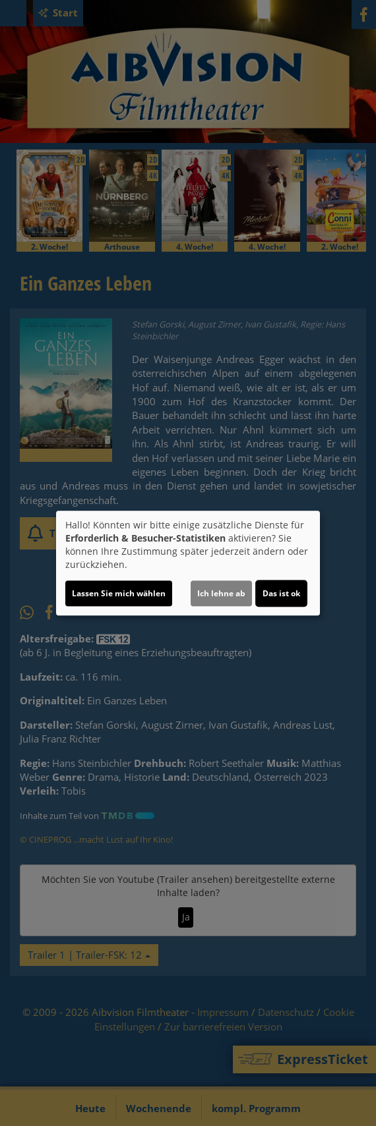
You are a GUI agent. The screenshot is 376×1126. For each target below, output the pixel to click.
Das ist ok (281, 593)
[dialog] (188, 563)
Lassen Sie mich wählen (119, 593)
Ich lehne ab (221, 593)
